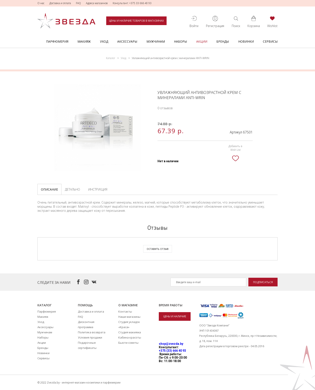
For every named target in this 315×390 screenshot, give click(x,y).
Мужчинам (155, 41)
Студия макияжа (129, 332)
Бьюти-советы (128, 343)
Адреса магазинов (97, 3)
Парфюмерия (57, 41)
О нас (40, 3)
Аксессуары (127, 41)
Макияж (84, 41)
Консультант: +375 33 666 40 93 (132, 3)
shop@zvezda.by (171, 343)
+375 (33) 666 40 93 (172, 350)
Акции (201, 41)
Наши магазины (129, 317)
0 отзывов (165, 108)
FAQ (78, 3)
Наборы (180, 41)
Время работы (170, 305)
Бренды (222, 41)
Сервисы (270, 41)
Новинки (246, 41)
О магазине (128, 305)
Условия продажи (90, 337)
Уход (104, 41)
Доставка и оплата (60, 3)
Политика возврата (91, 332)
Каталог (110, 58)
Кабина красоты (129, 337)
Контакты (125, 311)
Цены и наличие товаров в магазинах (136, 20)
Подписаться (263, 282)
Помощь (85, 305)
